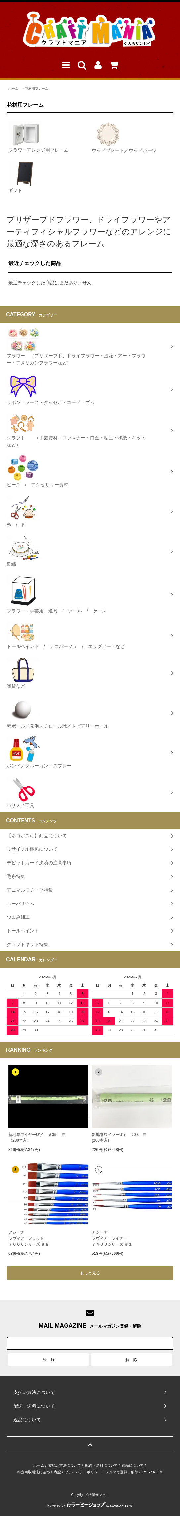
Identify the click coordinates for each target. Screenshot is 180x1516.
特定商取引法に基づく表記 (39, 1472)
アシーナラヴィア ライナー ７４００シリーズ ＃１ (112, 1238)
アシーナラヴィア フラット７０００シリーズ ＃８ (28, 1238)
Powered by (90, 1505)
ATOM (158, 1472)
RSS (146, 1472)
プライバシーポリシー (83, 1472)
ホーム (13, 88)
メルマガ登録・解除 (122, 1472)
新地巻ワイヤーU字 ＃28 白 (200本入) (119, 1137)
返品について (133, 1465)
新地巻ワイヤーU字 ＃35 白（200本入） (37, 1137)
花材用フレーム (36, 88)
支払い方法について (64, 1465)
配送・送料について (101, 1465)
